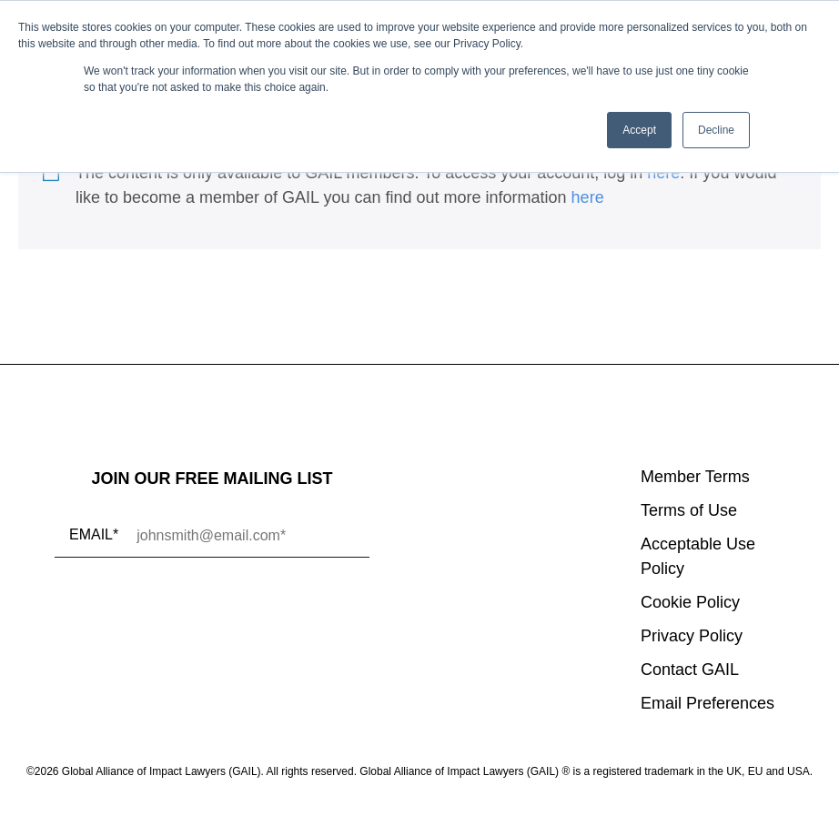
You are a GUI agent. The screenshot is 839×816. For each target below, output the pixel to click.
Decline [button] (716, 130)
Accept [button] (639, 130)
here (663, 173)
